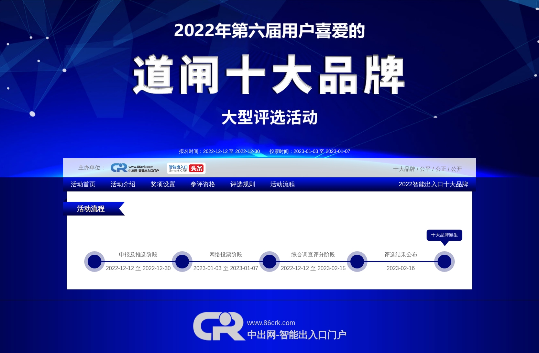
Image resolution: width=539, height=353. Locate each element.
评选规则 (242, 184)
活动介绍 (123, 184)
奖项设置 (163, 184)
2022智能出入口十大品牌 (433, 184)
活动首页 (83, 184)
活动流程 (282, 184)
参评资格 (202, 184)
